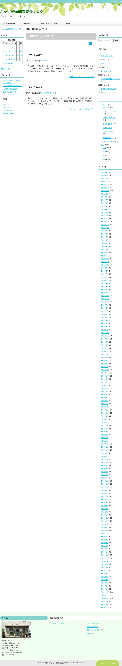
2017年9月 (104, 490)
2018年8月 (104, 456)
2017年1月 (104, 515)
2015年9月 (104, 564)
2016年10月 (105, 524)
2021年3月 (104, 360)
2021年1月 (104, 367)
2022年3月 (104, 323)
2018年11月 (105, 447)
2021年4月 (104, 357)
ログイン (6, 104)
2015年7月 (104, 570)
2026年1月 (104, 181)
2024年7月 (104, 237)
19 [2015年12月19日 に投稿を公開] (18, 55)
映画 (104, 152)
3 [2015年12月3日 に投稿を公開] (12, 47)
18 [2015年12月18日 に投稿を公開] (15, 55)
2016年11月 (105, 521)
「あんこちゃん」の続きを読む (82, 109)
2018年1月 (104, 478)
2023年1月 (104, 293)
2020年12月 (105, 370)
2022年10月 (105, 302)
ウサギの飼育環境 (109, 132)
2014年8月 (104, 604)
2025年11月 (105, 188)
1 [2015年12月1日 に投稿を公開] (6, 47)
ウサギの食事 (107, 128)
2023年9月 (104, 268)
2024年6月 (104, 240)
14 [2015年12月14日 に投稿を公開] (3, 55)
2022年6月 (104, 314)
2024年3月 (104, 249)
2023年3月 (104, 286)
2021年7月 (104, 348)
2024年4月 (104, 246)
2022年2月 (104, 327)
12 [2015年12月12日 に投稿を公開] (18, 51)
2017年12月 (105, 481)
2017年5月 (104, 503)
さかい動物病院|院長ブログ (21, 12)
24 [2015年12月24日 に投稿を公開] (12, 59)
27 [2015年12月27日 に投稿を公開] (21, 59)
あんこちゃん (36, 87)
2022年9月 (104, 305)
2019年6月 (104, 425)
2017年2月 (104, 512)
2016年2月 (104, 549)
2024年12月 (105, 222)
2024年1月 (104, 256)
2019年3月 (104, 435)
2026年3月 (104, 175)
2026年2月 (104, 178)
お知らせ (106, 108)
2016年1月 (104, 552)
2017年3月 (104, 509)
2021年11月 (105, 336)
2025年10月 (105, 191)
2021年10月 (105, 339)
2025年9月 (104, 194)
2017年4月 (104, 506)
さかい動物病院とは (10, 23)
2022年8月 (104, 308)
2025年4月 (104, 209)
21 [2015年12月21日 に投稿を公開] (3, 59)
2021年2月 (104, 364)
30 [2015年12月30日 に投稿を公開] (9, 63)
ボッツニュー (36, 55)
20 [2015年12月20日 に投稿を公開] (21, 55)
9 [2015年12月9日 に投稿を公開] (9, 51)
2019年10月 (105, 413)
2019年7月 (104, 422)
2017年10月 (105, 487)
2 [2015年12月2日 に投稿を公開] (9, 47)
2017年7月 (104, 496)
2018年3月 (104, 472)
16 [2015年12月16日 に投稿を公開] (9, 55)
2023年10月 (105, 265)
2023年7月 (104, 274)
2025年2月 (104, 215)
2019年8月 (104, 419)
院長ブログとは (29, 23)
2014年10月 (105, 598)
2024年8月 (104, 234)
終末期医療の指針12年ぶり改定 (110, 80)
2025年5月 (104, 206)
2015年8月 (104, 567)
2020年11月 (105, 373)
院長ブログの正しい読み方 (50, 23)
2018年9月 (104, 453)
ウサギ (42, 93)
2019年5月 (104, 428)
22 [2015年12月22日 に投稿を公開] (6, 59)
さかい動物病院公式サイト (12, 86)
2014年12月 (105, 592)
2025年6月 (104, 203)
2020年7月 (104, 385)
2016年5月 (104, 540)
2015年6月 (104, 574)
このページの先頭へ (108, 663)
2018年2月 (104, 475)
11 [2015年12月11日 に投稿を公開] (15, 51)
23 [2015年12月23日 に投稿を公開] (9, 59)
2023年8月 (104, 271)
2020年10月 (105, 376)
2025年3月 (104, 212)
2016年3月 (104, 546)
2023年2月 (104, 289)
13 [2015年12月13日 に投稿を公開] (21, 51)
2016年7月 (104, 533)
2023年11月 (105, 262)
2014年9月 (104, 601)
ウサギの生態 (107, 124)
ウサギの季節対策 (109, 118)
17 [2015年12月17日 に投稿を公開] (12, 55)
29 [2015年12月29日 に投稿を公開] (6, 63)
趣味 (104, 159)
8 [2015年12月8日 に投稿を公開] (6, 51)
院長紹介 (69, 23)
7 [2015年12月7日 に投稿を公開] (3, 51)
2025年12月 (105, 185)
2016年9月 (104, 527)
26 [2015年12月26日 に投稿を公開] (18, 59)
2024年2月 (104, 252)
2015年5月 (104, 577)
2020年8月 (104, 382)
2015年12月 (105, 555)
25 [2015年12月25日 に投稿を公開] (15, 59)
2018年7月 (104, 459)
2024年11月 (105, 225)
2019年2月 (104, 438)
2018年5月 (104, 465)
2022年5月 (104, 317)
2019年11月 (105, 410)
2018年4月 (104, 469)
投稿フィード (8, 107)
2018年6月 (104, 462)
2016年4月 (104, 543)
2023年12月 (105, 259)
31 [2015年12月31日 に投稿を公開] (12, 63)
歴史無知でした (106, 71)
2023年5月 (104, 280)
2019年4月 (104, 432)
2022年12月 (105, 296)
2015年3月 (104, 583)
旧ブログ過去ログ (9, 92)
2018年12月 (105, 444)
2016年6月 (104, 536)
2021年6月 (104, 351)
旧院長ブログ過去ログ (59, 623)
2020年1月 (104, 404)
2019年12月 (105, 407)
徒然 (41, 60)
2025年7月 (104, 200)
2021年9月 (104, 342)
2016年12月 (105, 518)
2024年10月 (105, 228)
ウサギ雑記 (50, 93)
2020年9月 (104, 379)
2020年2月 (104, 401)
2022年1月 (104, 330)
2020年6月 (104, 388)
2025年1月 (104, 218)
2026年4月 (104, 172)
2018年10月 (105, 450)
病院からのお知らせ (108, 142)
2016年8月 (104, 530)
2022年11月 (105, 299)
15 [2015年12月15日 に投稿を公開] (6, 55)
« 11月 (3, 69)
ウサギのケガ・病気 (110, 111)
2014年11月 (105, 595)
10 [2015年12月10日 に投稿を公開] (12, 51)
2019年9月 (104, 416)
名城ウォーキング (107, 56)
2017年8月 (104, 493)
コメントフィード (9, 110)
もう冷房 (104, 63)
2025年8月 (104, 197)
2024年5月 (104, 243)
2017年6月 (104, 499)
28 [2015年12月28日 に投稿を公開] (3, 63)
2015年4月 (104, 580)
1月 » (8, 69)
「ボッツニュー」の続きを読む (82, 77)
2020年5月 (104, 391)
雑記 (46, 60)
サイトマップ (117, 1)
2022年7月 (104, 311)
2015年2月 (104, 586)
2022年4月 (104, 320)
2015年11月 (105, 558)
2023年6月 (104, 277)
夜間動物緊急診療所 (10, 89)
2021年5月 (104, 354)
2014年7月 (104, 607)
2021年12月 (105, 333)
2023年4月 (104, 283)
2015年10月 (105, 561)
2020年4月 (104, 394)
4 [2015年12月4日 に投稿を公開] (15, 47)
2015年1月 (104, 589)
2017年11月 (105, 484)
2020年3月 (104, 398)
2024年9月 (104, 231)
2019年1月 (104, 441)
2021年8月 (104, 345)
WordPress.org (8, 113)
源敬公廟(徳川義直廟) (108, 89)
